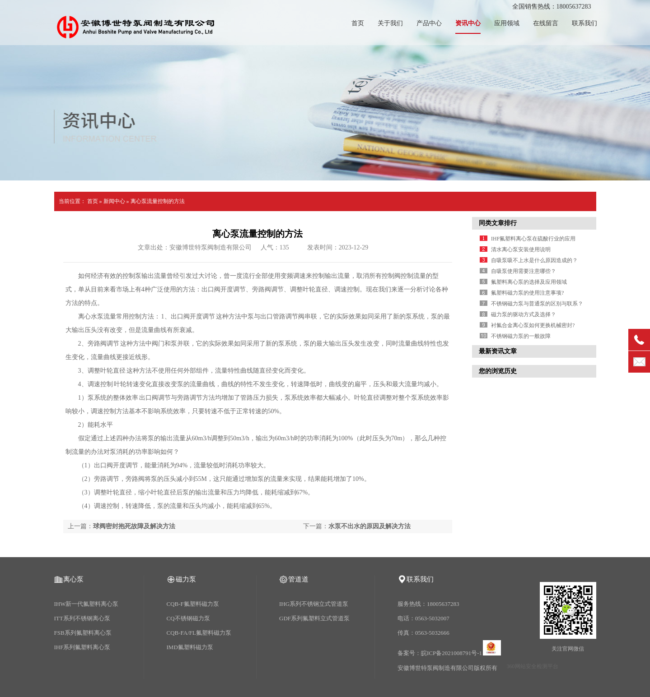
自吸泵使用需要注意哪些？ (523, 271)
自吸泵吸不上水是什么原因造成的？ (534, 260)
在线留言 (545, 23)
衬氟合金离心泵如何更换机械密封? (533, 325)
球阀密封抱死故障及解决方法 (134, 526)
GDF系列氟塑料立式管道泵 (314, 618)
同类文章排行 (498, 223)
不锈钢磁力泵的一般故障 (521, 336)
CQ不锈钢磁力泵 (188, 618)
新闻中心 (114, 201)
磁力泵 (186, 579)
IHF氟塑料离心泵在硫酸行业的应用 (533, 238)
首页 (357, 23)
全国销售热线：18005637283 (551, 6)
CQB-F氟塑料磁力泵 (193, 603)
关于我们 (390, 23)
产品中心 (429, 23)
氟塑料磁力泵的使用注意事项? (527, 293)
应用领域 (506, 23)
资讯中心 (468, 23)
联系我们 (584, 23)
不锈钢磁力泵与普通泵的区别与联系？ (537, 303)
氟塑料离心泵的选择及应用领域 (529, 282)
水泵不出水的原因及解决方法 (369, 526)
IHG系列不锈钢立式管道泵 (313, 603)
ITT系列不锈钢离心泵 (82, 618)
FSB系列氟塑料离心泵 (83, 632)
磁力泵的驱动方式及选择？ (523, 314)
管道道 (298, 579)
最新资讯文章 (498, 351)
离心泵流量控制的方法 (158, 201)
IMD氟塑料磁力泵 (190, 647)
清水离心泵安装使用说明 (521, 249)
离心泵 (73, 579)
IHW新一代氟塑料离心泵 (86, 603)
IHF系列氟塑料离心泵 (82, 647)
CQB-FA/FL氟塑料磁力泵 (199, 632)
